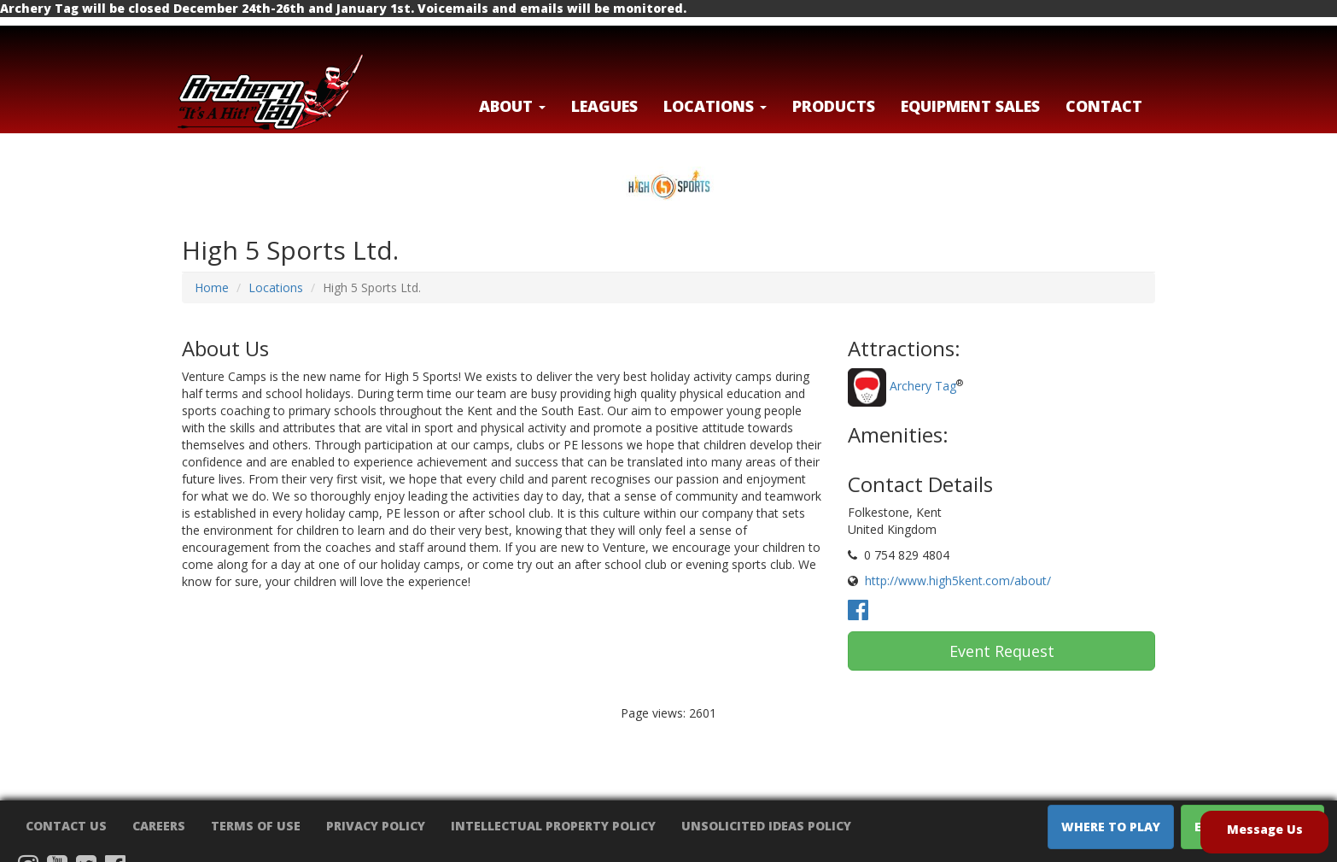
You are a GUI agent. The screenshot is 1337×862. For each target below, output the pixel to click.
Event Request (1001, 651)
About (512, 106)
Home (212, 287)
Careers (158, 826)
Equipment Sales (970, 106)
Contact (1104, 106)
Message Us (1265, 829)
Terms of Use (256, 826)
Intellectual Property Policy (553, 826)
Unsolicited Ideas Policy (766, 826)
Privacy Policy (375, 826)
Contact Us (66, 826)
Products (833, 106)
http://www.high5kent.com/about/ (958, 580)
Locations (275, 287)
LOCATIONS (715, 106)
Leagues (604, 106)
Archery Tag (923, 386)
